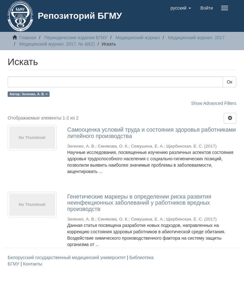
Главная (27, 37)
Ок (229, 81)
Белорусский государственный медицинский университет (67, 257)
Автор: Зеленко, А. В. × (29, 94)
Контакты (32, 263)
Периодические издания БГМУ (76, 37)
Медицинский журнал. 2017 (196, 37)
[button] (181, 8)
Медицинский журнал (138, 37)
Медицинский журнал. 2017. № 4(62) (57, 44)
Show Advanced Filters (213, 103)
